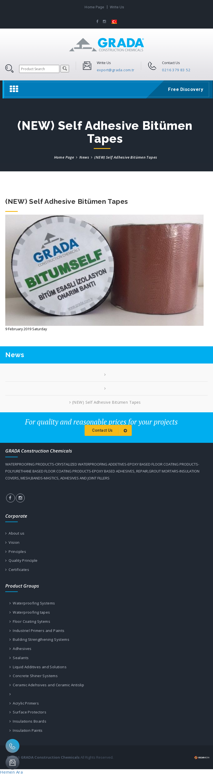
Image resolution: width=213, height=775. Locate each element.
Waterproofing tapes (29, 612)
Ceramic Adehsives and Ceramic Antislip (46, 684)
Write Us (117, 7)
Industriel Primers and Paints (37, 630)
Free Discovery (184, 89)
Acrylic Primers (24, 703)
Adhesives (20, 648)
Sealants (19, 657)
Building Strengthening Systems (39, 639)
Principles (15, 551)
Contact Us (110, 430)
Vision (12, 542)
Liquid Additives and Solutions (38, 666)
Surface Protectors (27, 712)
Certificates (17, 569)
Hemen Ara (11, 772)
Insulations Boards (27, 721)
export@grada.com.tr (115, 69)
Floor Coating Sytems (29, 621)
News (84, 157)
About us (14, 533)
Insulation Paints (26, 730)
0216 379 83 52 (176, 69)
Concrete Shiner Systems (33, 675)
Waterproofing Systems (32, 603)
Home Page (94, 7)
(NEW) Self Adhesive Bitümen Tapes (105, 402)
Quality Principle (21, 560)
